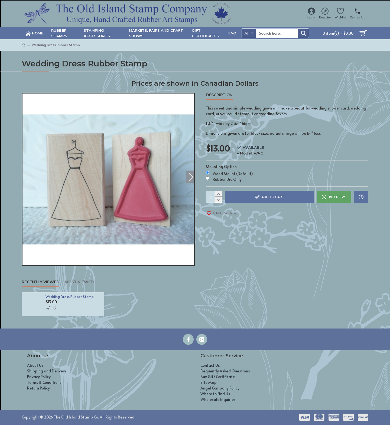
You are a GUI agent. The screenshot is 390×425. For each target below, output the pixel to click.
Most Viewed (79, 282)
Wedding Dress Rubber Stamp (70, 296)
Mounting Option (221, 166)
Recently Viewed (40, 282)
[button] (191, 176)
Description (219, 95)
